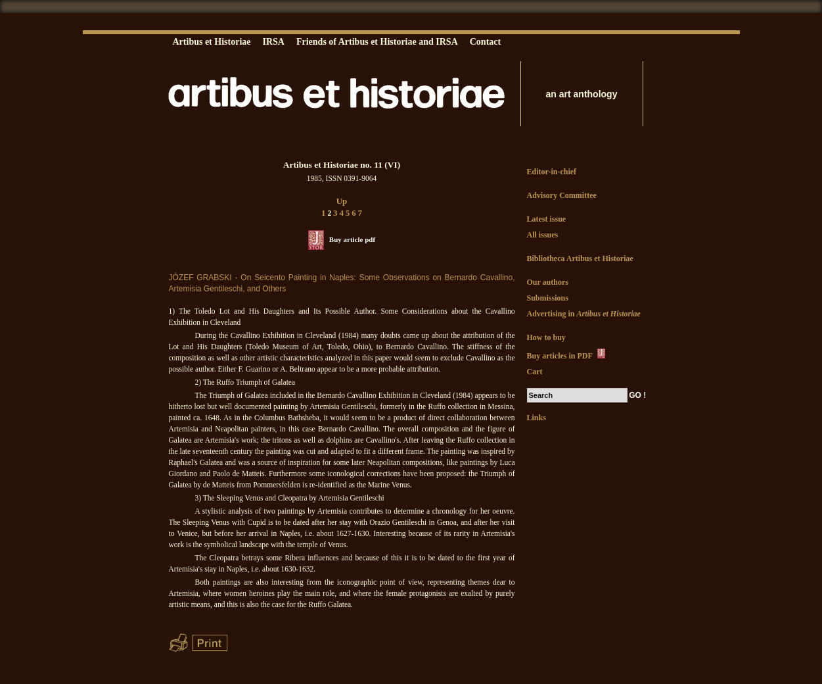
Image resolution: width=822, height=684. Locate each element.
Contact (485, 42)
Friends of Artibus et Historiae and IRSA (377, 42)
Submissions (547, 298)
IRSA (273, 42)
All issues (543, 234)
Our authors (547, 282)
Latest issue (546, 219)
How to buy (546, 337)
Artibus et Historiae (212, 42)
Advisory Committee (562, 195)
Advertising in (584, 313)
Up (342, 201)
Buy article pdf (352, 239)
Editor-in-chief (552, 171)
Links (536, 417)
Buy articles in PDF (567, 354)
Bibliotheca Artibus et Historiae (580, 258)
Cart (535, 371)
